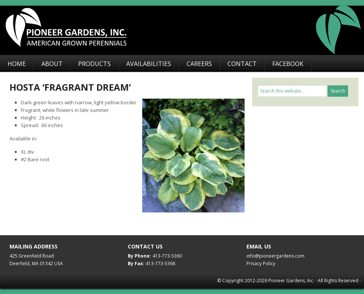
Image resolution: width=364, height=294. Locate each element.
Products (94, 64)
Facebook (287, 64)
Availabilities (148, 64)
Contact (242, 64)
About (52, 64)
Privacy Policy (260, 263)
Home (17, 64)
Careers (199, 64)
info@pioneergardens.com (275, 256)
